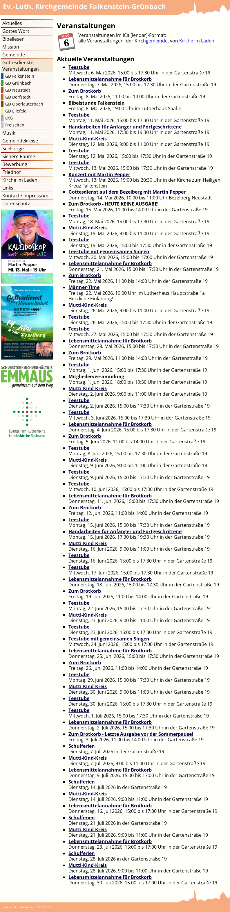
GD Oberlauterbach (24, 104)
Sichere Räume (18, 156)
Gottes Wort (15, 31)
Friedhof (11, 172)
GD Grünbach (18, 83)
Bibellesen (13, 39)
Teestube (78, 67)
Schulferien (81, 746)
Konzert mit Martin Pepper (99, 174)
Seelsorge (13, 148)
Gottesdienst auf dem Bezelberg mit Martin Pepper (127, 192)
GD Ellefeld (16, 111)
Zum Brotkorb (84, 91)
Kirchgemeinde (151, 41)
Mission (10, 47)
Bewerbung (14, 164)
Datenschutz (16, 203)
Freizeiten (14, 125)
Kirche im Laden (196, 41)
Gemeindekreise (20, 141)
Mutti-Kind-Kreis (87, 138)
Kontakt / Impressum (25, 195)
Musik (8, 133)
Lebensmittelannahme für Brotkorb (110, 79)
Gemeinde (13, 54)
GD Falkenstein (19, 76)
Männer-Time (83, 287)
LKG (9, 118)
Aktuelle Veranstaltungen (95, 59)
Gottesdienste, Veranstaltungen (20, 65)
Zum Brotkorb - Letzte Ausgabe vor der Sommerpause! (130, 734)
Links (7, 188)
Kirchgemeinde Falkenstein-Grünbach (84, 6)
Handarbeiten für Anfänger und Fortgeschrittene (125, 127)
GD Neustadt (17, 90)
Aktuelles (12, 23)
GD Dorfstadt (17, 97)
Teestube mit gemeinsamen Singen (108, 251)
